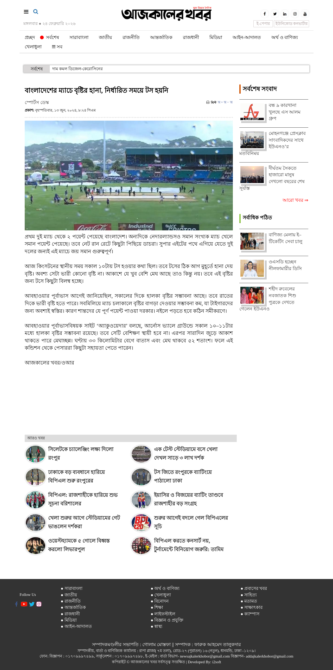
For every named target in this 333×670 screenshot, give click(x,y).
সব (57, 46)
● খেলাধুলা (161, 595)
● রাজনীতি (71, 601)
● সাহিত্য (248, 595)
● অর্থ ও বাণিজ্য (165, 588)
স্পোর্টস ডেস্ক (37, 102)
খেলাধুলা (33, 46)
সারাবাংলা (78, 37)
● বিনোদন (160, 601)
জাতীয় (105, 37)
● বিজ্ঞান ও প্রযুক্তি (167, 620)
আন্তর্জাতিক (161, 37)
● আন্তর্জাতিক (73, 607)
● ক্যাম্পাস (249, 614)
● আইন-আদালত (76, 626)
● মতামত (248, 601)
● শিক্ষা (157, 607)
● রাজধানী (70, 614)
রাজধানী (191, 37)
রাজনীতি (131, 37)
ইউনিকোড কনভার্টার (292, 24)
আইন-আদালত (247, 37)
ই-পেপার (263, 24)
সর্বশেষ (49, 37)
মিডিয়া (215, 37)
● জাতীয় (69, 595)
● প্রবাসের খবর (253, 588)
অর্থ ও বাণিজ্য (284, 37)
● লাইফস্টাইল (163, 614)
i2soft (216, 662)
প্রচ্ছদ (30, 37)
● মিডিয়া (69, 620)
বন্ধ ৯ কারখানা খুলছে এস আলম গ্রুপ (284, 112)
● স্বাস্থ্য (157, 626)
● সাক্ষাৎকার (251, 607)
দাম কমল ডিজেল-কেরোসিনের (77, 69)
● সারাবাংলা (71, 588)
